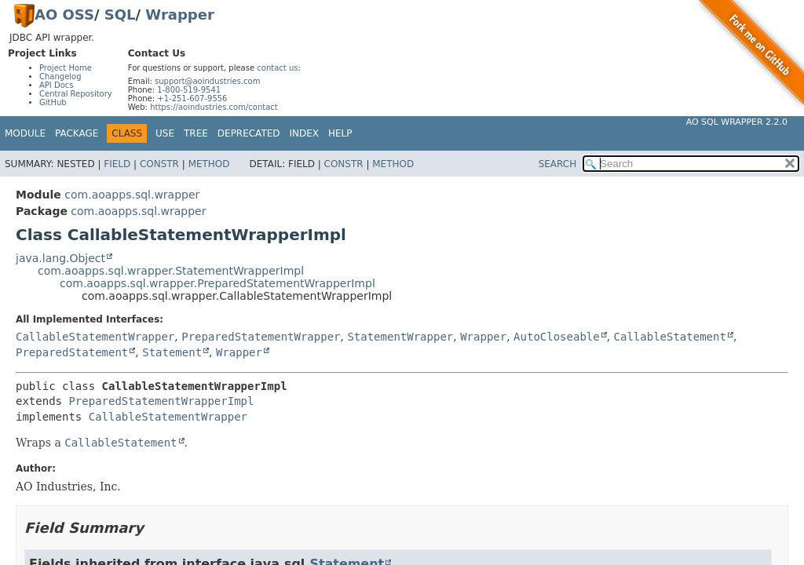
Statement (172, 352)
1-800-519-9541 (189, 90)
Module (25, 133)
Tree (196, 133)
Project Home (65, 68)
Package (76, 133)
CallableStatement (670, 336)
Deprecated (248, 133)
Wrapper (179, 14)
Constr (159, 164)
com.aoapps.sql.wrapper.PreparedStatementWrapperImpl (217, 283)
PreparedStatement (72, 352)
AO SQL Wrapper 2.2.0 (737, 122)
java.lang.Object (60, 258)
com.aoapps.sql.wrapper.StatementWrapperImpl (171, 270)
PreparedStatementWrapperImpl (161, 401)
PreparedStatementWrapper (260, 336)
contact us (277, 68)
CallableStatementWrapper (95, 336)
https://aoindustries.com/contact (214, 107)
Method (209, 164)
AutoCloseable (556, 336)
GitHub (53, 102)
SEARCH (558, 164)
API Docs (56, 85)
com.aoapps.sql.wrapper (131, 194)
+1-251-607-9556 (192, 98)
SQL (120, 14)
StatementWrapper (400, 336)
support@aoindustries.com (207, 81)
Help (340, 133)
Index (305, 133)
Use (164, 133)
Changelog (60, 76)
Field (117, 164)
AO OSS (64, 14)
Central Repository (75, 93)
